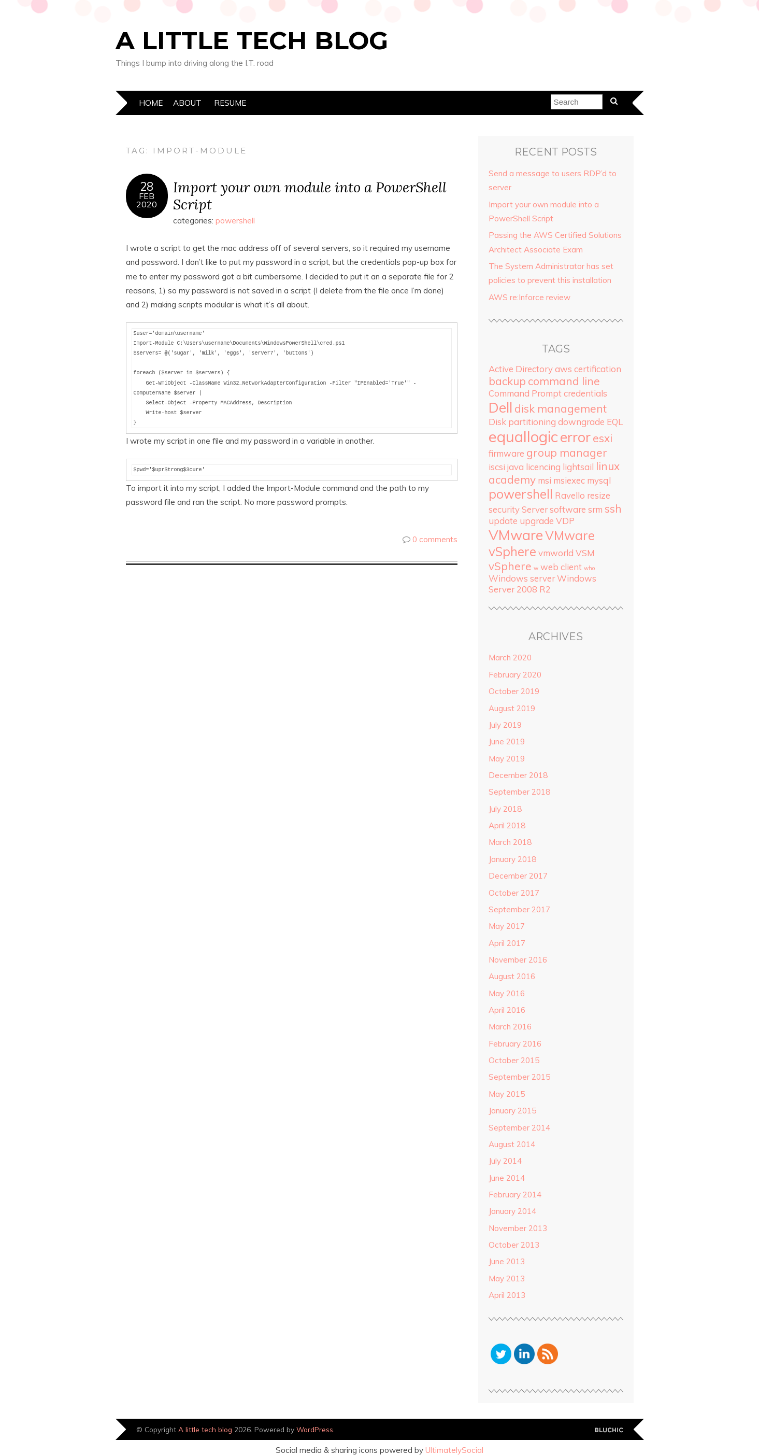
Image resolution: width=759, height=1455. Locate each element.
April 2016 (507, 1010)
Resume (230, 103)
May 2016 (507, 993)
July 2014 (505, 1161)
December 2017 (518, 876)
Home (151, 103)
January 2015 (512, 1110)
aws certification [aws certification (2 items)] (588, 368)
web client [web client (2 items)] (561, 566)
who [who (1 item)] (589, 568)
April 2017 (507, 943)
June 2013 (507, 1261)
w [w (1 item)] (536, 568)
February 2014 (515, 1194)
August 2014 (512, 1144)
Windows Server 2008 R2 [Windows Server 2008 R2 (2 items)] (542, 584)
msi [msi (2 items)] (544, 480)
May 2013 (507, 1278)
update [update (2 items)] (503, 520)
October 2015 (514, 1060)
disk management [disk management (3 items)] (560, 408)
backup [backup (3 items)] (507, 381)
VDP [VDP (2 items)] (565, 520)
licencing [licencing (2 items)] (543, 466)
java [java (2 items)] (515, 466)
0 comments (434, 539)
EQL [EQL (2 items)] (615, 421)
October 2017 (514, 893)
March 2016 (510, 1027)
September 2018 (519, 792)
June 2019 (507, 741)
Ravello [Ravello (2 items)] (570, 495)
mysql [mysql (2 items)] (599, 480)
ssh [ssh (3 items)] (613, 508)
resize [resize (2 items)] (598, 495)
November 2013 (518, 1228)
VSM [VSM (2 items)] (585, 552)
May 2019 (507, 759)
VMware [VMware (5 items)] (516, 535)
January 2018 (512, 859)
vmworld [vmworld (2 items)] (556, 552)
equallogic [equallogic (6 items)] (523, 436)
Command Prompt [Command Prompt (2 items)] (525, 393)
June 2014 (507, 1178)
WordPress (314, 1429)
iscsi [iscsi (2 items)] (497, 466)
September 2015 (519, 1077)
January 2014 (512, 1211)
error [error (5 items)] (575, 437)
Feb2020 (146, 200)
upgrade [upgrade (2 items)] (537, 520)
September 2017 (519, 909)
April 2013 (507, 1295)
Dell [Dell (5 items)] (500, 407)
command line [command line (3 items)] (564, 381)
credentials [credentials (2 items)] (585, 393)
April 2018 (507, 825)
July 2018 (505, 809)
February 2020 (515, 675)
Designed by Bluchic (609, 1430)
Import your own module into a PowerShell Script (310, 195)
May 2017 (507, 926)
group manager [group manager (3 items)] (566, 452)
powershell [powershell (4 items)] (521, 494)
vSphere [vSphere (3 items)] (510, 566)
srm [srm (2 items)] (595, 509)
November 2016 (518, 960)
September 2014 (519, 1128)
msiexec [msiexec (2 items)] (569, 480)
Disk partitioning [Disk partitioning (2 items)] (522, 421)
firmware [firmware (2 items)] (506, 453)
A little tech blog (252, 40)
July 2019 (505, 725)
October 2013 (514, 1245)
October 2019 (514, 691)
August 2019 (512, 708)
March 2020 (510, 657)
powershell (235, 220)
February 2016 (515, 1044)
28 (146, 186)
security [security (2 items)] (504, 509)
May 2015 (507, 1094)
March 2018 (510, 842)
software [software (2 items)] (568, 509)
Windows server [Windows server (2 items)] (522, 578)
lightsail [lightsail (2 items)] (578, 466)
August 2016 (512, 976)
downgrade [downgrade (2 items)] (581, 421)
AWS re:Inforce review (529, 297)
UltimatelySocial (454, 1450)
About (187, 103)
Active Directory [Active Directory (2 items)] (521, 368)
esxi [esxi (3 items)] (602, 438)
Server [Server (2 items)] (535, 509)
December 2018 (518, 775)
